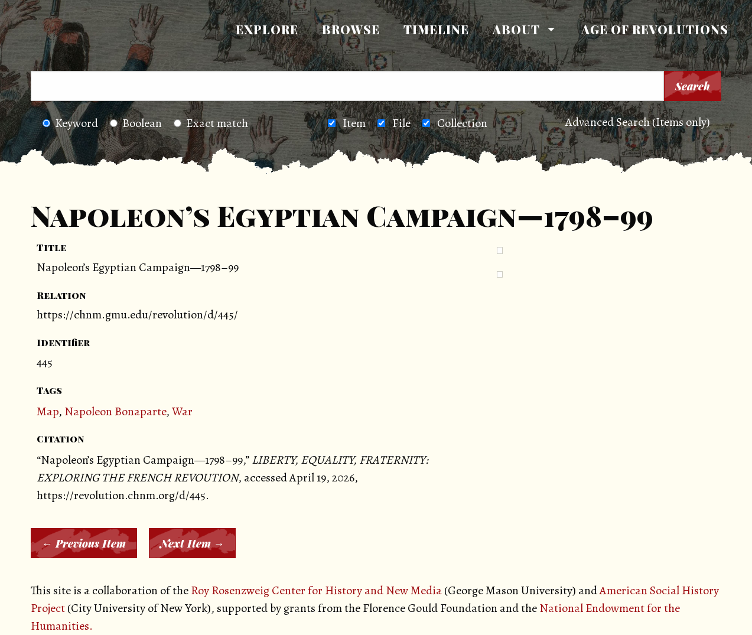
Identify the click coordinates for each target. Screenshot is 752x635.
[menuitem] (267, 29)
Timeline (436, 29)
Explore (267, 29)
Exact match (211, 123)
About (516, 29)
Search (692, 86)
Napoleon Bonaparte (115, 411)
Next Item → (192, 543)
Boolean (136, 123)
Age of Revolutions (654, 29)
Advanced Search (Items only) (637, 122)
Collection (462, 123)
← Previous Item (84, 543)
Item (354, 123)
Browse (351, 29)
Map (47, 411)
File (401, 123)
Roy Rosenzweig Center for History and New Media (316, 590)
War (182, 411)
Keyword (70, 123)
